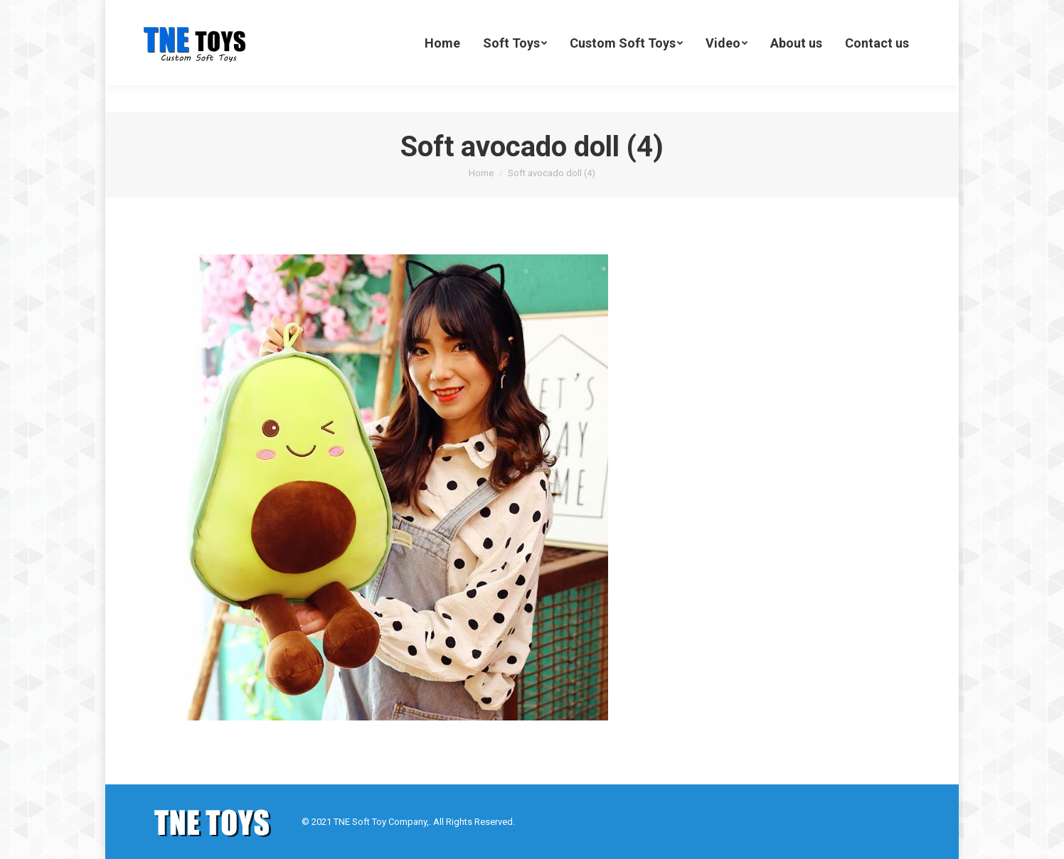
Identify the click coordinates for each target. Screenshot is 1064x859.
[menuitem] (442, 70)
